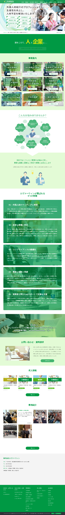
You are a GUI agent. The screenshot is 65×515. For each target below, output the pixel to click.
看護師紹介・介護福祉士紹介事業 (30, 501)
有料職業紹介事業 (28, 492)
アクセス (54, 2)
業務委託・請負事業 (29, 494)
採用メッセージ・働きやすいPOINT (41, 491)
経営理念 (49, 492)
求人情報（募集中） (40, 493)
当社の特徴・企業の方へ (34, 2)
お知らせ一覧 (59, 32)
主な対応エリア (17, 496)
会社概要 (49, 494)
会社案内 (50, 2)
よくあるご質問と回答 (18, 498)
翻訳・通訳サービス (29, 508)
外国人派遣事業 (28, 496)
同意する (53, 513)
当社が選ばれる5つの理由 (18, 492)
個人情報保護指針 (58, 513)
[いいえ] (63, 513)
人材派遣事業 (28, 490)
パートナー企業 (50, 496)
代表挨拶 (49, 490)
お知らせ (4, 492)
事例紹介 (26, 2)
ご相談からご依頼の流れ (18, 494)
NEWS (23, 2)
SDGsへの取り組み (51, 498)
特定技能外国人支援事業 (29, 498)
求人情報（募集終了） (40, 495)
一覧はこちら (32, 394)
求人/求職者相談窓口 (6, 494)
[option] (32, 15)
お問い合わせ (60, 2)
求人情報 (45, 2)
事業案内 (41, 2)
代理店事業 (27, 506)
